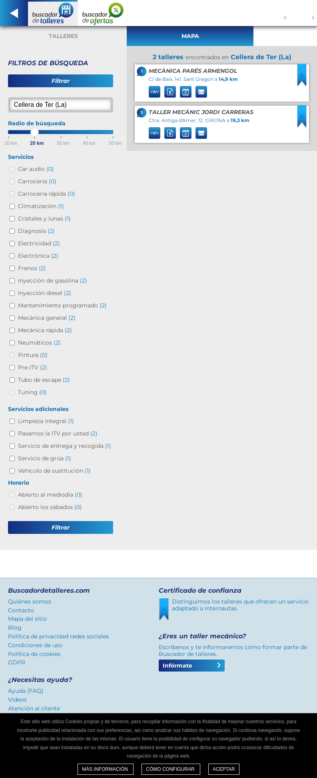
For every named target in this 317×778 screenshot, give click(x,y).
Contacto (21, 610)
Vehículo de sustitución (54, 470)
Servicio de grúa (44, 458)
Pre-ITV (32, 367)
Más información (105, 769)
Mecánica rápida (45, 330)
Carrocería (37, 181)
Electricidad (39, 243)
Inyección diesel (44, 293)
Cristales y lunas (44, 218)
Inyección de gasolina (52, 280)
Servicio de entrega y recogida (64, 445)
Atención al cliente (34, 708)
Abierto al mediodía (50, 494)
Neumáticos (39, 342)
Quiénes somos (29, 601)
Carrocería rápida (46, 193)
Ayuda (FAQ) (26, 690)
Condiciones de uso (35, 645)
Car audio (36, 168)
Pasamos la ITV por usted (58, 433)
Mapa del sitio (27, 618)
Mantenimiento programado (62, 305)
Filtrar (61, 80)
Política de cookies (34, 654)
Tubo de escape (44, 379)
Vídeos (17, 699)
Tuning (32, 392)
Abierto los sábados (50, 507)
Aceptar (224, 769)
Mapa (190, 36)
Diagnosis (36, 231)
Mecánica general (47, 317)
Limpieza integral (46, 421)
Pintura (33, 355)
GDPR (16, 662)
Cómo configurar (171, 769)
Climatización (41, 206)
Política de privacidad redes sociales (58, 636)
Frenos (32, 268)
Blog (15, 627)
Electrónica (38, 255)
